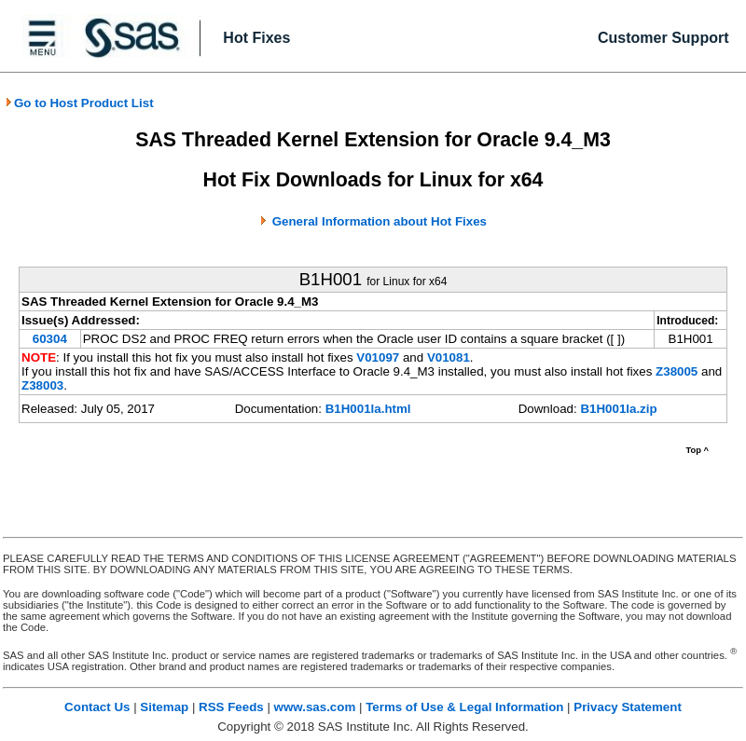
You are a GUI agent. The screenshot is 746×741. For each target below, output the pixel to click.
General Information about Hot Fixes (379, 221)
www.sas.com (315, 707)
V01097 (377, 357)
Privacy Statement (627, 707)
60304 (50, 339)
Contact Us (97, 707)
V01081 (448, 357)
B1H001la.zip (618, 409)
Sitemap (164, 707)
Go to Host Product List (79, 103)
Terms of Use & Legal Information (464, 707)
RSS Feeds (231, 707)
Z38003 (42, 385)
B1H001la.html (368, 409)
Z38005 (677, 371)
